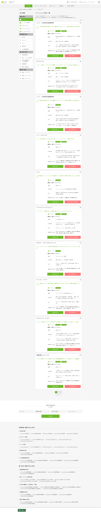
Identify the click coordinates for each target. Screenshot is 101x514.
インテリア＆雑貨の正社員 (36, 433)
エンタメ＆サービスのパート (72, 446)
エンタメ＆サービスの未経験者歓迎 (27, 473)
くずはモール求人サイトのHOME (25, 9)
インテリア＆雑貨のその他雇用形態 (41, 460)
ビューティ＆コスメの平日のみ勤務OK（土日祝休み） (31, 488)
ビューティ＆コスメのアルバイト (65, 439)
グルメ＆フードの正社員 (47, 433)
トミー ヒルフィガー (41, 135)
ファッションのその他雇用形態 (26, 460)
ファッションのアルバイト (26, 439)
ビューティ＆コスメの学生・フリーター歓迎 (29, 481)
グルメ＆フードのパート (47, 446)
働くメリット (53, 5)
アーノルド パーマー (41, 279)
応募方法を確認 (73, 91)
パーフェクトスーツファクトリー (44, 207)
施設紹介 (61, 5)
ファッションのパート (25, 446)
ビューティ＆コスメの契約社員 (62, 452)
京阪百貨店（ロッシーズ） (43, 355)
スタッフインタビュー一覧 (40, 5)
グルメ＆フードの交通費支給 (51, 494)
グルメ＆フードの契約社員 (50, 452)
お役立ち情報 (70, 5)
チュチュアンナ (40, 61)
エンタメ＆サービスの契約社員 (26, 454)
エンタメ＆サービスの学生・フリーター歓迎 (47, 481)
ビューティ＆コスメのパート (59, 446)
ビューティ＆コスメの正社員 (59, 433)
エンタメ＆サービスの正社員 (72, 433)
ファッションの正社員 (25, 433)
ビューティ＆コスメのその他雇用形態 (71, 460)
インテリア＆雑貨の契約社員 (37, 452)
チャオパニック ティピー (43, 318)
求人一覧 (28, 5)
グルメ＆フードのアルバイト (51, 439)
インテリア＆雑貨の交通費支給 (38, 494)
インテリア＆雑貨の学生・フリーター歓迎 (45, 479)
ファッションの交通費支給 (26, 494)
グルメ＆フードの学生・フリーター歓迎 (62, 479)
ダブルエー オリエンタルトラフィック (46, 242)
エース (38, 172)
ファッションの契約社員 (25, 452)
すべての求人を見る (72, 2)
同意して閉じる (22, 510)
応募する (72, 55)
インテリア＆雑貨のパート (36, 446)
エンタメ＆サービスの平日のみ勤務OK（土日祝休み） (53, 488)
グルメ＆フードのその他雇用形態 (56, 460)
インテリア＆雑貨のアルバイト (38, 439)
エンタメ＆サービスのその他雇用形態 (28, 461)
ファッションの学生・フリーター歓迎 (28, 479)
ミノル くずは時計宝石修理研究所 (45, 22)
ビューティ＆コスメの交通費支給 (65, 494)
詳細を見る (55, 55)
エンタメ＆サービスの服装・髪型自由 (28, 503)
